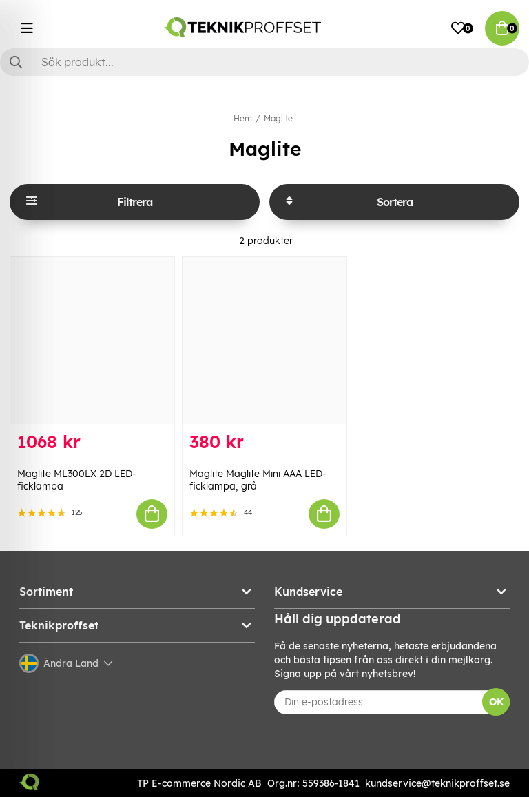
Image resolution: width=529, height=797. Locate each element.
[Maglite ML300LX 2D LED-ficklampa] (92, 340)
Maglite (278, 118)
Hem (243, 118)
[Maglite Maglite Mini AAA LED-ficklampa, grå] (264, 340)
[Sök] (264, 62)
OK (496, 702)
